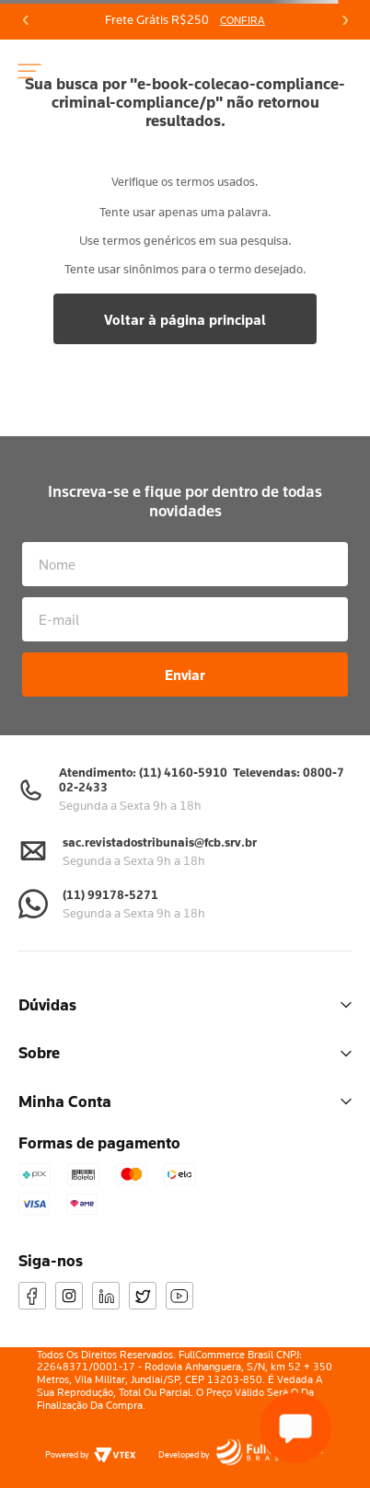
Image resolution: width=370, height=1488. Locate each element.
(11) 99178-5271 (110, 894)
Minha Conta (185, 1101)
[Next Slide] (344, 20)
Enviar (185, 674)
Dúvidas (185, 1004)
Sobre (185, 1052)
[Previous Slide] (25, 20)
